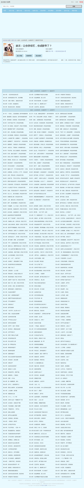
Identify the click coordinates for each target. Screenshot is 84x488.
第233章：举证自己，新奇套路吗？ (38, 350)
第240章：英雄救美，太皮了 (63, 356)
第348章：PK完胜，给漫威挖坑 (11, 103)
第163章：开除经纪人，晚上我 (36, 279)
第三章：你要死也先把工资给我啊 (64, 113)
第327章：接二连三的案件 (62, 446)
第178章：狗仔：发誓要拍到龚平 (11, 295)
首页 (5, 10)
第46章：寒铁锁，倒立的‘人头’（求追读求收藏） (15, 159)
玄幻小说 (27, 10)
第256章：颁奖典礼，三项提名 (10, 375)
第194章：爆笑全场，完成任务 (36, 310)
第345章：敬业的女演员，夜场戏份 (11, 107)
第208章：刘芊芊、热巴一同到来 (11, 326)
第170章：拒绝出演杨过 (35, 286)
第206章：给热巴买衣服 (35, 323)
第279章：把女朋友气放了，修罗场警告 (65, 396)
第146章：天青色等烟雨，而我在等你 (65, 261)
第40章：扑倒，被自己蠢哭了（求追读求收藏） (15, 153)
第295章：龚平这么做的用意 (10, 415)
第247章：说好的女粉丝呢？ (10, 366)
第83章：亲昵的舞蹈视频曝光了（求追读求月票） (41, 196)
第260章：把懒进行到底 (35, 378)
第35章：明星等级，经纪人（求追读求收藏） (40, 147)
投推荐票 (29, 55)
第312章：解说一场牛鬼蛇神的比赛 (64, 430)
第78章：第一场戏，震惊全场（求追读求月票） (67, 190)
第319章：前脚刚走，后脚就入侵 (11, 439)
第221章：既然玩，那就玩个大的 (37, 338)
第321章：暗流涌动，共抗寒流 (63, 439)
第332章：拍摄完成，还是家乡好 (37, 452)
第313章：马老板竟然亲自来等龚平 (11, 433)
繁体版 (81, 2)
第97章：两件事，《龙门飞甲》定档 (38, 212)
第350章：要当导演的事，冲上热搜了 (38, 100)
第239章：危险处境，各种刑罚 (36, 356)
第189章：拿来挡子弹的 (61, 304)
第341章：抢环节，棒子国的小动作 (38, 461)
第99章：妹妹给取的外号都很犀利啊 (12, 215)
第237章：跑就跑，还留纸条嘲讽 (64, 353)
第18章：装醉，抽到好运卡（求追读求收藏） (67, 129)
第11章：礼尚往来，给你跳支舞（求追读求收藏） (41, 123)
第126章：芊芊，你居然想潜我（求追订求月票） (15, 243)
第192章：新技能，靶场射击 (63, 307)
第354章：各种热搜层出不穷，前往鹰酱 (13, 97)
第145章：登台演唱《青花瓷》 (36, 261)
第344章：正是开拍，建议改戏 (36, 107)
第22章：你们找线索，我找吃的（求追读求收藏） (15, 135)
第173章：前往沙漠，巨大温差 (36, 289)
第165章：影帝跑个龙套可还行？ (64, 279)
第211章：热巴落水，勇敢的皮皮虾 (11, 329)
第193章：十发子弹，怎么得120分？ (12, 310)
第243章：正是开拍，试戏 (62, 359)
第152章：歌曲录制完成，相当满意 (64, 267)
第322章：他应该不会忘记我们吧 (11, 443)
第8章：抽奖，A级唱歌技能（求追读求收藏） (40, 119)
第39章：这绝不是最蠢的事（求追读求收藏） (67, 150)
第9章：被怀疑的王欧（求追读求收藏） (65, 119)
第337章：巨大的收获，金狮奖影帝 (11, 458)
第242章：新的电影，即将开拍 (36, 359)
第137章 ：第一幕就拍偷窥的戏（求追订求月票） (68, 252)
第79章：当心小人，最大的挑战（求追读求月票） (15, 193)
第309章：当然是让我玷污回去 (63, 427)
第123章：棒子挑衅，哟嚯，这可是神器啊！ (14, 239)
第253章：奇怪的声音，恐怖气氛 (11, 372)
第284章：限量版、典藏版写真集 (37, 403)
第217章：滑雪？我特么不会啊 (10, 335)
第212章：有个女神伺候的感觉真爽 (38, 329)
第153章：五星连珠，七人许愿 (10, 270)
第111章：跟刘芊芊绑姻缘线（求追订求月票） (14, 227)
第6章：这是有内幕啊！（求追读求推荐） (66, 116)
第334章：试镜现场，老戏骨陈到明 (11, 455)
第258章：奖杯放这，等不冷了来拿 (64, 375)
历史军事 (43, 10)
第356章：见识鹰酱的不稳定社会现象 (38, 94)
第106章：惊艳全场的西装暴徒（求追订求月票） (41, 221)
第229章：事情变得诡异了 (9, 347)
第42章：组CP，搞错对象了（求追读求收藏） (67, 153)
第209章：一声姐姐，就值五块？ (37, 326)
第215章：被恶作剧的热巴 (35, 332)
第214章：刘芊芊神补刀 (9, 332)
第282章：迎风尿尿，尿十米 (63, 399)
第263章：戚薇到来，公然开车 (36, 381)
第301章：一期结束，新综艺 (10, 421)
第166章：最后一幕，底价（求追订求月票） (14, 283)
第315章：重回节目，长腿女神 (63, 433)
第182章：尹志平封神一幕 (35, 298)
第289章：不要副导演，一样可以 (11, 409)
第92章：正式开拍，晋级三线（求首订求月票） (67, 206)
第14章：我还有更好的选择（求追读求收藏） (40, 126)
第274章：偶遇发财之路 (9, 393)
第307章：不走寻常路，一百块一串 (11, 427)
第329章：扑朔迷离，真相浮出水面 (38, 449)
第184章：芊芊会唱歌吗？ (9, 301)
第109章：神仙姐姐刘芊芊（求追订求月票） (40, 224)
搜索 (74, 6)
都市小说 (19, 10)
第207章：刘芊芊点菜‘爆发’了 (63, 323)
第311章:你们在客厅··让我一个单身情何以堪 (40, 430)
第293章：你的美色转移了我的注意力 (38, 412)
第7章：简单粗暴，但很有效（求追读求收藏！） (15, 119)
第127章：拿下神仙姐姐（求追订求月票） (39, 243)
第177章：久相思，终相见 (62, 292)
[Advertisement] (42, 26)
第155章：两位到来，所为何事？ (64, 270)
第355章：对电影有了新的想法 (63, 94)
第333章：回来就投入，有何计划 (64, 452)
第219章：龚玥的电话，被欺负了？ (64, 335)
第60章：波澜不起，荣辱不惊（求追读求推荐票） (68, 172)
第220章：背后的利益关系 (9, 338)
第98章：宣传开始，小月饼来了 (63, 212)
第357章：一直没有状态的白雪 (57, 51)
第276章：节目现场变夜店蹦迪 (63, 393)
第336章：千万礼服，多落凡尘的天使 (65, 455)
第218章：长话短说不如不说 (36, 335)
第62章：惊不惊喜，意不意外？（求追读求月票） (41, 175)
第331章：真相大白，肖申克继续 (11, 452)
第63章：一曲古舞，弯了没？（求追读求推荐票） (68, 175)
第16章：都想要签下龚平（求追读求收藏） (13, 129)
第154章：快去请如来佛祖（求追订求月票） (40, 270)
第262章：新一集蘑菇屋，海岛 (10, 381)
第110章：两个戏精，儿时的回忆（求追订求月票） (68, 224)
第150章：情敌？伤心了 (9, 267)
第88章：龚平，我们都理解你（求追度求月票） (15, 203)
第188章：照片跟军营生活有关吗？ (38, 304)
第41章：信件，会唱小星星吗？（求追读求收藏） (41, 153)
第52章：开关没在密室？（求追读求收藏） (13, 166)
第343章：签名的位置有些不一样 (64, 107)
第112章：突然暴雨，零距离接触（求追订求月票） (41, 227)
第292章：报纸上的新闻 (9, 412)
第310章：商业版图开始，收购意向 (11, 430)
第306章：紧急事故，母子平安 (63, 424)
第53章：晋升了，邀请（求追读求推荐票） (39, 166)
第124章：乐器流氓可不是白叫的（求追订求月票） (41, 239)
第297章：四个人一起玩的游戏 (63, 415)
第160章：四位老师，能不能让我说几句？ (39, 276)
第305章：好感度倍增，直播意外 (37, 424)
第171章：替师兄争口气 (61, 286)
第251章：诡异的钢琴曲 (35, 369)
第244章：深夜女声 (8, 363)
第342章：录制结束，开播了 (63, 461)
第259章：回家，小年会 (9, 378)
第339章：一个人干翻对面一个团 (64, 458)
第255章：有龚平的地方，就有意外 (64, 372)
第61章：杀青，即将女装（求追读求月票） (13, 175)
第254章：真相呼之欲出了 (35, 372)
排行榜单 (58, 10)
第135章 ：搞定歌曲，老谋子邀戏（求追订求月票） (16, 252)
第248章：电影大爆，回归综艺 (36, 366)
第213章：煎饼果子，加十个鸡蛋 (64, 329)
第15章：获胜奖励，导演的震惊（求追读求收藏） (68, 126)
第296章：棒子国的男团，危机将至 (38, 415)
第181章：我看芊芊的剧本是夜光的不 (12, 298)
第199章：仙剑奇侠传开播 (9, 316)
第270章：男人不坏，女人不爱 (63, 387)
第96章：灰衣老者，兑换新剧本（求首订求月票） (15, 212)
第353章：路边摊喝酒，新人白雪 (37, 97)
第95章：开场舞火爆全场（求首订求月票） (66, 209)
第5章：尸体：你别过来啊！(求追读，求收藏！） (41, 116)
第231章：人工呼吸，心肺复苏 (63, 347)
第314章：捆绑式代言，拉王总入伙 (38, 433)
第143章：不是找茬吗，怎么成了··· (64, 258)
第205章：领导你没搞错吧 (9, 323)
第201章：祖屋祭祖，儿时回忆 (63, 316)
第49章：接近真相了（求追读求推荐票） (13, 163)
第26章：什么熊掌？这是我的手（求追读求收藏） (41, 138)
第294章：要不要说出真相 (62, 412)
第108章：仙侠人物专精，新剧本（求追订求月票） (15, 224)
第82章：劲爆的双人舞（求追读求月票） (13, 196)
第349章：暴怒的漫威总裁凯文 (63, 100)
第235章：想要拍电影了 (9, 353)
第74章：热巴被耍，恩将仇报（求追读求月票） (41, 187)
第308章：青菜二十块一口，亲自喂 (38, 427)
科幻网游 (50, 10)
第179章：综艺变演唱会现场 (36, 295)
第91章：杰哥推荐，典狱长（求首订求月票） (40, 206)
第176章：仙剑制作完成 (35, 292)
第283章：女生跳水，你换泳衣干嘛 (11, 403)
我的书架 (74, 10)
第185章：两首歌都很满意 (35, 301)
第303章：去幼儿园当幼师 (62, 421)
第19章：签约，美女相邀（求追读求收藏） (13, 132)
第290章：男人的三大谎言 (35, 409)
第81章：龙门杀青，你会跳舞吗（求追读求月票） (68, 193)
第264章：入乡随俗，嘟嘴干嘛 (63, 381)
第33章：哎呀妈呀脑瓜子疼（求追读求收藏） (67, 144)
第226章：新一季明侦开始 (9, 344)
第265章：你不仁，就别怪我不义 (11, 384)
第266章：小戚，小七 (34, 384)
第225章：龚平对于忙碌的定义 (63, 341)
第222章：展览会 (60, 338)
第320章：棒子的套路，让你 (36, 439)
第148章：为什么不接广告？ (36, 264)
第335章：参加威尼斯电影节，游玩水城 (39, 455)
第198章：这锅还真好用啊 (62, 313)
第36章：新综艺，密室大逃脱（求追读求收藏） (67, 147)
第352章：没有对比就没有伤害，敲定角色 (66, 97)
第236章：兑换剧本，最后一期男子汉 (38, 353)
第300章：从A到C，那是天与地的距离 (65, 418)
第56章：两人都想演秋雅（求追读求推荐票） (40, 169)
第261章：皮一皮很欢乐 (61, 378)
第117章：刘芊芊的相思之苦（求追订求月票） (14, 233)
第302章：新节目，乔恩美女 (36, 421)
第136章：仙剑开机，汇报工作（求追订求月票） (41, 252)
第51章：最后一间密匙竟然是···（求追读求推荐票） (68, 163)
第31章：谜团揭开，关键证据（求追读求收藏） (15, 144)
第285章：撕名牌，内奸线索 (63, 403)
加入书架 (19, 55)
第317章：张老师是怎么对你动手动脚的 (39, 436)
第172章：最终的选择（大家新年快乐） (13, 289)
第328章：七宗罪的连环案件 (10, 449)
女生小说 (11, 10)
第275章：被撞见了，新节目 (36, 393)
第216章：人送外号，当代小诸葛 (64, 332)
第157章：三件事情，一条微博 (36, 273)
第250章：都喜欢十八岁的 (9, 369)
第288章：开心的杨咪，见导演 (63, 406)
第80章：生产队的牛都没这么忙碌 (37, 193)
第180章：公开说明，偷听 (62, 295)
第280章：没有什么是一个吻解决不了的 (13, 399)
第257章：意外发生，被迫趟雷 (36, 375)
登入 (72, 2)
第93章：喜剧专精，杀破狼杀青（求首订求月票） (15, 209)
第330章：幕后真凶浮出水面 (63, 449)
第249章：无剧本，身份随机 (63, 366)
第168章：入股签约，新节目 (63, 283)
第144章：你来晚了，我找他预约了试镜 (13, 261)
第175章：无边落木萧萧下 (9, 292)
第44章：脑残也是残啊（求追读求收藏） (39, 156)
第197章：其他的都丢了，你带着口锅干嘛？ (40, 313)
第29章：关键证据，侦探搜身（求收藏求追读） (41, 141)
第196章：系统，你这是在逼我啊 (11, 313)
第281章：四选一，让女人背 (36, 399)
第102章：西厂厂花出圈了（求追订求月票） (14, 218)
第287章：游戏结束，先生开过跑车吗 (38, 406)
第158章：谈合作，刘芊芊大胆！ (64, 273)
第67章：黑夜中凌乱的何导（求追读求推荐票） (15, 181)
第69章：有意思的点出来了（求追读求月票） (67, 181)
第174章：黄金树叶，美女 (62, 289)
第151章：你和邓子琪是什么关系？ (38, 267)
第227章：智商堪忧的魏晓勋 (36, 344)
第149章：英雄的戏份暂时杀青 (63, 264)
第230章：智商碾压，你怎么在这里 (38, 347)
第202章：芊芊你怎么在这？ (10, 319)
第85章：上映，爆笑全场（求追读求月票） (13, 199)
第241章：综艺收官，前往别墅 (10, 359)
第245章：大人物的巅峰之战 (36, 363)
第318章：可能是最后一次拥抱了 (64, 436)
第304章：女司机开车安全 (9, 424)
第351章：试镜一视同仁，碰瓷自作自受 (13, 100)
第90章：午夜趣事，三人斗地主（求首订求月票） (15, 206)
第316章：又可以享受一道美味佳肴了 (12, 436)
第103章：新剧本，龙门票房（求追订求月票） (40, 218)
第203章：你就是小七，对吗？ (36, 319)
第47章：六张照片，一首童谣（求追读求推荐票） (41, 159)
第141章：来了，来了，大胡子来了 (11, 258)
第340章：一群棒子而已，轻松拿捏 (11, 461)
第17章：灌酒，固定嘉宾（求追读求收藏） (39, 129)
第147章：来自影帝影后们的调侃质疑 (12, 264)
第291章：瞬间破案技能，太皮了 (64, 409)
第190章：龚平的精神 (8, 307)
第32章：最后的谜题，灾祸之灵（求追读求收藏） (41, 144)
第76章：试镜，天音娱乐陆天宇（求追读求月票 (15, 190)
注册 (76, 2)
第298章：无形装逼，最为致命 (10, 418)
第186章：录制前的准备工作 (63, 301)
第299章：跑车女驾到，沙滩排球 (37, 418)
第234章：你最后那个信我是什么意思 (65, 350)
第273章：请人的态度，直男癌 (63, 390)
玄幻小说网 (44, 485)
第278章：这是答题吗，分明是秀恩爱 (38, 396)
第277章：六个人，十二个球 (10, 396)
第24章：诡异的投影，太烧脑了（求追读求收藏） (68, 135)
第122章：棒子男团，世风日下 (63, 236)
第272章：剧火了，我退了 (35, 390)
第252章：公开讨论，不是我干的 (64, 369)
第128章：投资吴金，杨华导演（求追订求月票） (68, 243)
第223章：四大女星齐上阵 (9, 341)
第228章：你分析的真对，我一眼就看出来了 (66, 344)
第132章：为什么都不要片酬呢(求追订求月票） (14, 249)
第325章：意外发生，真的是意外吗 (11, 446)
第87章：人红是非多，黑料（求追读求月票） (67, 199)
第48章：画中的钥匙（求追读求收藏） (65, 159)
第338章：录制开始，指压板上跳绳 (38, 458)
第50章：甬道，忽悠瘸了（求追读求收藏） (39, 163)
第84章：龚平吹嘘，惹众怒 (62, 196)
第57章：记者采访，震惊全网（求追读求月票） (67, 169)
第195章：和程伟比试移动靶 (63, 310)
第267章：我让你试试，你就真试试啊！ (65, 384)
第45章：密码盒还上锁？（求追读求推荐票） (67, 156)
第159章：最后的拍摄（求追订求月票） (13, 276)
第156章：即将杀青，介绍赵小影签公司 (13, 273)
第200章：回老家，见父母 (35, 316)
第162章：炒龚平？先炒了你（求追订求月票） (14, 279)
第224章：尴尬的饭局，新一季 (36, 341)
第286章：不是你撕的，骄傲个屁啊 (11, 406)
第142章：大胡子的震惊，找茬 (36, 258)
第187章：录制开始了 (8, 304)
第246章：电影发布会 (61, 363)
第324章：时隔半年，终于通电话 (64, 443)
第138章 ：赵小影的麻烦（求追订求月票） (13, 255)
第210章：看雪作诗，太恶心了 (63, 326)
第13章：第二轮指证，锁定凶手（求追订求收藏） (15, 126)
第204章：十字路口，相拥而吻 (63, 319)
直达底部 (38, 55)
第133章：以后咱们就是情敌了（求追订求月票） (41, 249)
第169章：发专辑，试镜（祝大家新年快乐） (14, 286)
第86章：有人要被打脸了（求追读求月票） (39, 199)
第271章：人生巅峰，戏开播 (10, 390)
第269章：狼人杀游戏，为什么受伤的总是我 (40, 387)
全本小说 (66, 10)
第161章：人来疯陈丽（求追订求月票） (65, 276)
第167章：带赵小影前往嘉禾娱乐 (37, 283)
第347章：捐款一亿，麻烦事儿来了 (38, 103)
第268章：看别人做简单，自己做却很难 (13, 387)
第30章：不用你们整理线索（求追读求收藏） (67, 141)
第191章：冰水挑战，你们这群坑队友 (38, 307)
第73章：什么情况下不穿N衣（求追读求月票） (14, 187)
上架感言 (31, 203)
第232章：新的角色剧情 (9, 350)
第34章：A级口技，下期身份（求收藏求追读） (14, 147)
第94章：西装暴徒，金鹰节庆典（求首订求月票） (41, 209)
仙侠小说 (35, 10)
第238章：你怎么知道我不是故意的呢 (12, 356)
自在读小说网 (5, 2)
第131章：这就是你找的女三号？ (64, 246)
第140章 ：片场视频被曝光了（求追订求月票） (67, 255)
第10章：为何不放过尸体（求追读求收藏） (13, 123)
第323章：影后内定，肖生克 (36, 443)
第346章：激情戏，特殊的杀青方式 (64, 103)
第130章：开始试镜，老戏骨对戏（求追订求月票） (41, 246)
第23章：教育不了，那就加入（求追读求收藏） (41, 135)
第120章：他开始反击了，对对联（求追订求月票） (15, 236)
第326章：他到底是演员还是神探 (37, 446)
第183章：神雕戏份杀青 (61, 298)
